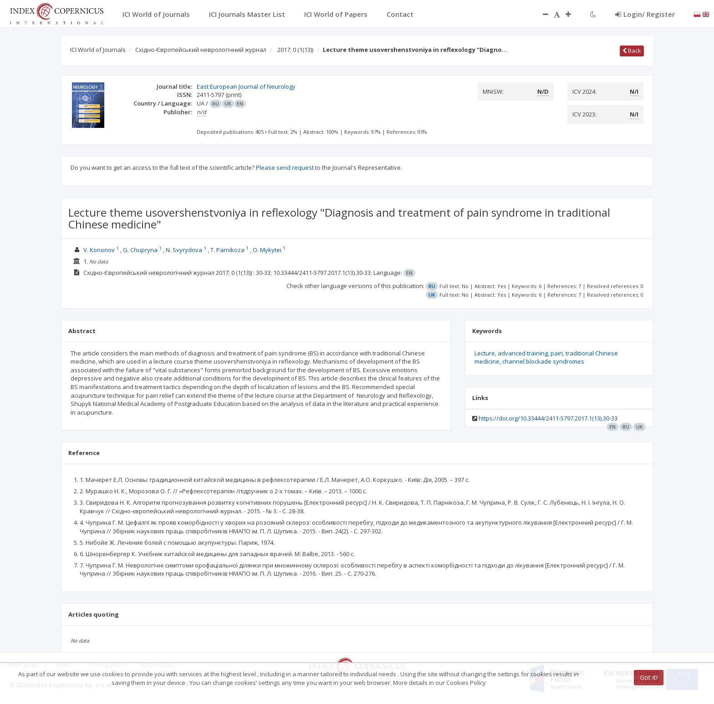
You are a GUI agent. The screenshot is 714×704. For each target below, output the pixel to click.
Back (631, 50)
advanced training (523, 353)
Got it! (649, 677)
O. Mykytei (267, 250)
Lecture (484, 353)
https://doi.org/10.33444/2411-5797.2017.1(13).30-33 (548, 418)
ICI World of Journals (98, 50)
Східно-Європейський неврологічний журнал (200, 50)
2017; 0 (295, 50)
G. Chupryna (140, 250)
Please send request (285, 167)
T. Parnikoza (227, 250)
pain (557, 353)
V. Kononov (99, 250)
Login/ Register (645, 14)
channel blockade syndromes (543, 361)
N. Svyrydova (184, 250)
